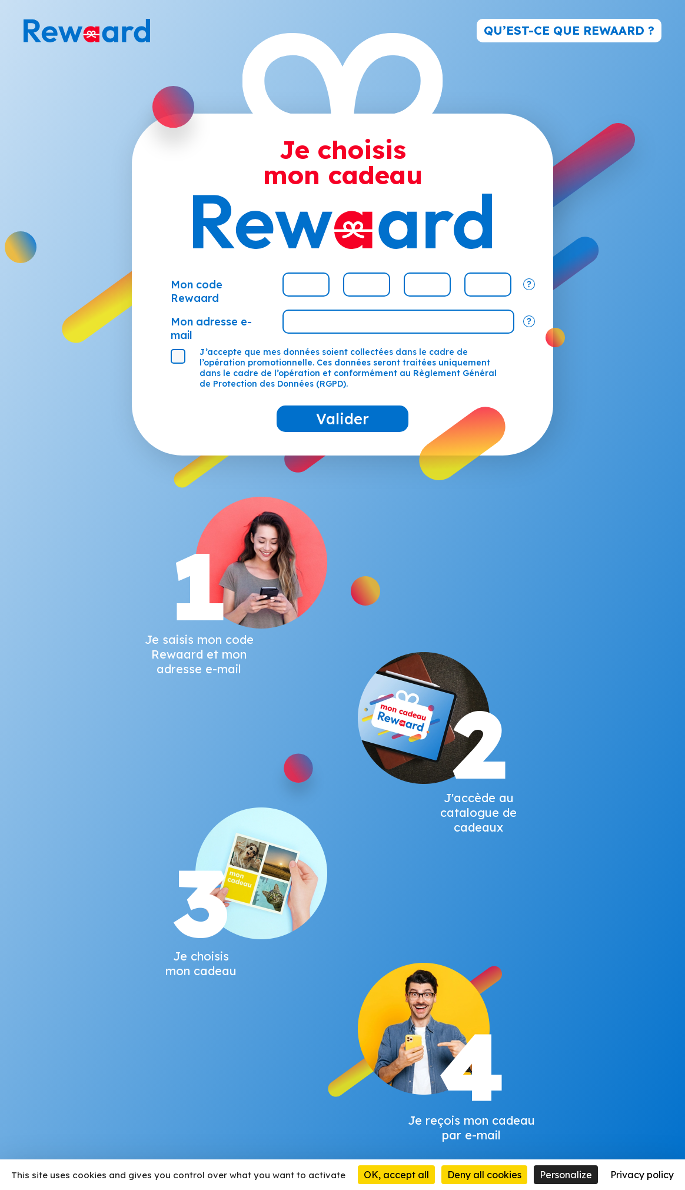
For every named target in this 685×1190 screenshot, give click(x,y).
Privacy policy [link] (642, 1175)
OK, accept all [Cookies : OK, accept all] (396, 1175)
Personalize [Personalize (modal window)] (566, 1175)
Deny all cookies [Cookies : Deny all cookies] (484, 1175)
